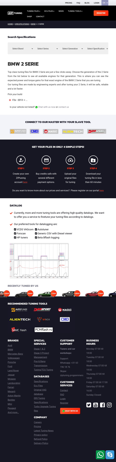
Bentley (11, 400)
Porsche (12, 362)
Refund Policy (41, 439)
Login (96, 2)
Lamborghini (14, 383)
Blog (87, 2)
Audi (10, 345)
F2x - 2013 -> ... (19, 100)
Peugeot (12, 408)
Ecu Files (38, 385)
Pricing (68, 2)
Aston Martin (14, 395)
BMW (33, 24)
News (61, 11)
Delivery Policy (41, 443)
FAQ (78, 2)
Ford (10, 366)
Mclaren (12, 379)
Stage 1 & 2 (39, 349)
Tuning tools (75, 11)
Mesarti (11, 391)
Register (101, 13)
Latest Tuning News (44, 430)
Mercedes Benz (15, 354)
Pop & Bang (39, 361)
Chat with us (70, 410)
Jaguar (11, 374)
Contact (40, 16)
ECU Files (49, 11)
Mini (10, 404)
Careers (38, 422)
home (10, 24)
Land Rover (13, 370)
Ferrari (11, 387)
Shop (29, 16)
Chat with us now (45, 107)
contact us (63, 107)
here (25, 182)
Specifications (22, 24)
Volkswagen (14, 358)
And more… (13, 412)
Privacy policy (41, 435)
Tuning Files (33, 11)
